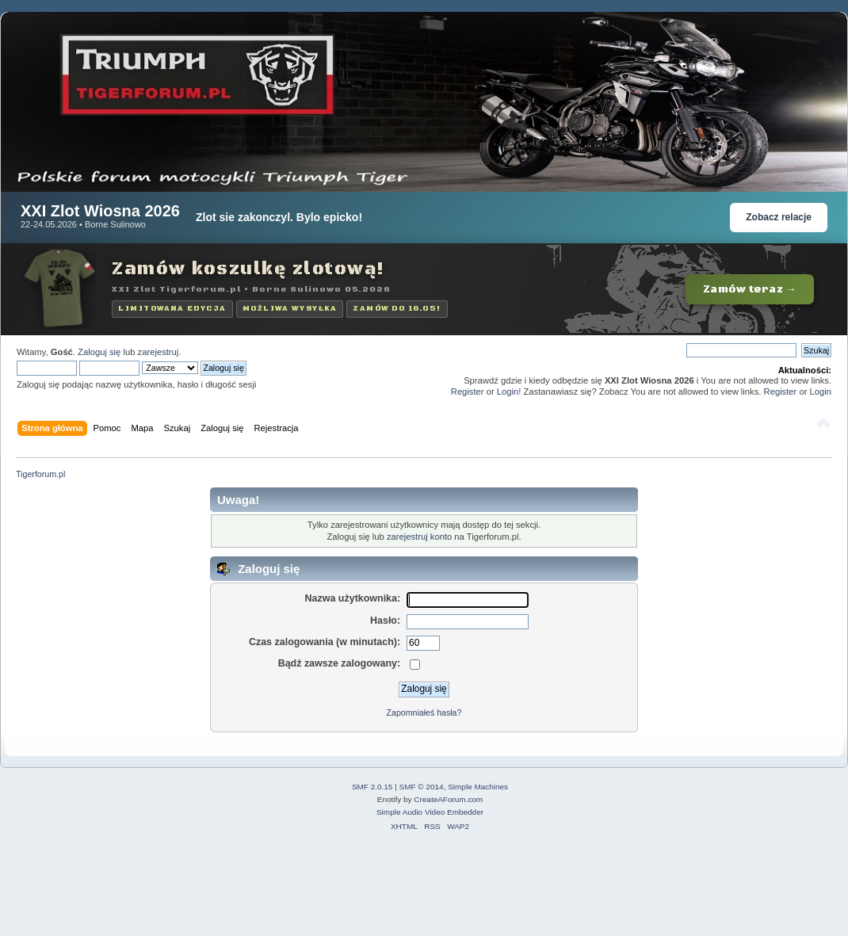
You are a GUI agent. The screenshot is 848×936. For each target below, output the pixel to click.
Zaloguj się (99, 352)
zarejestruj (158, 352)
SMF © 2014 (421, 786)
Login (507, 391)
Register (467, 391)
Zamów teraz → (750, 289)
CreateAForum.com (448, 799)
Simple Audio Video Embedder (429, 812)
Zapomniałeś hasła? (424, 712)
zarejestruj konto (419, 536)
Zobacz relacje (779, 217)
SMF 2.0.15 (372, 786)
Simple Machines (478, 786)
